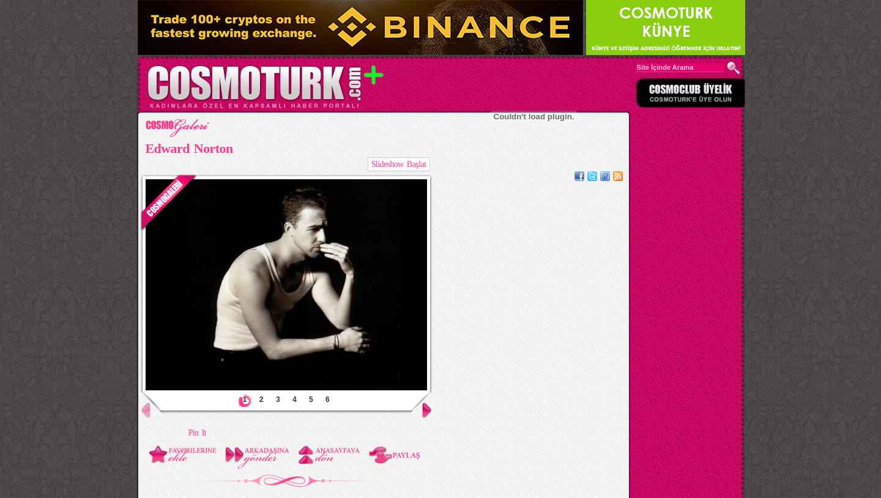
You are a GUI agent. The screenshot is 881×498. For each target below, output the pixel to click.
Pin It (197, 432)
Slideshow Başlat (398, 164)
